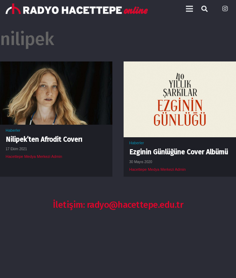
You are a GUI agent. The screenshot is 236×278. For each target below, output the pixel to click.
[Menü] (189, 8)
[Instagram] (224, 8)
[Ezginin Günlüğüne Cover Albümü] (180, 66)
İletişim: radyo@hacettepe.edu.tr (118, 204)
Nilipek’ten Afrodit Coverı (44, 140)
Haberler (13, 130)
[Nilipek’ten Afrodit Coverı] (56, 66)
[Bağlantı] (77, 8)
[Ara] (204, 9)
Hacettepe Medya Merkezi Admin (34, 156)
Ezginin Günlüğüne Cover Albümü (178, 152)
